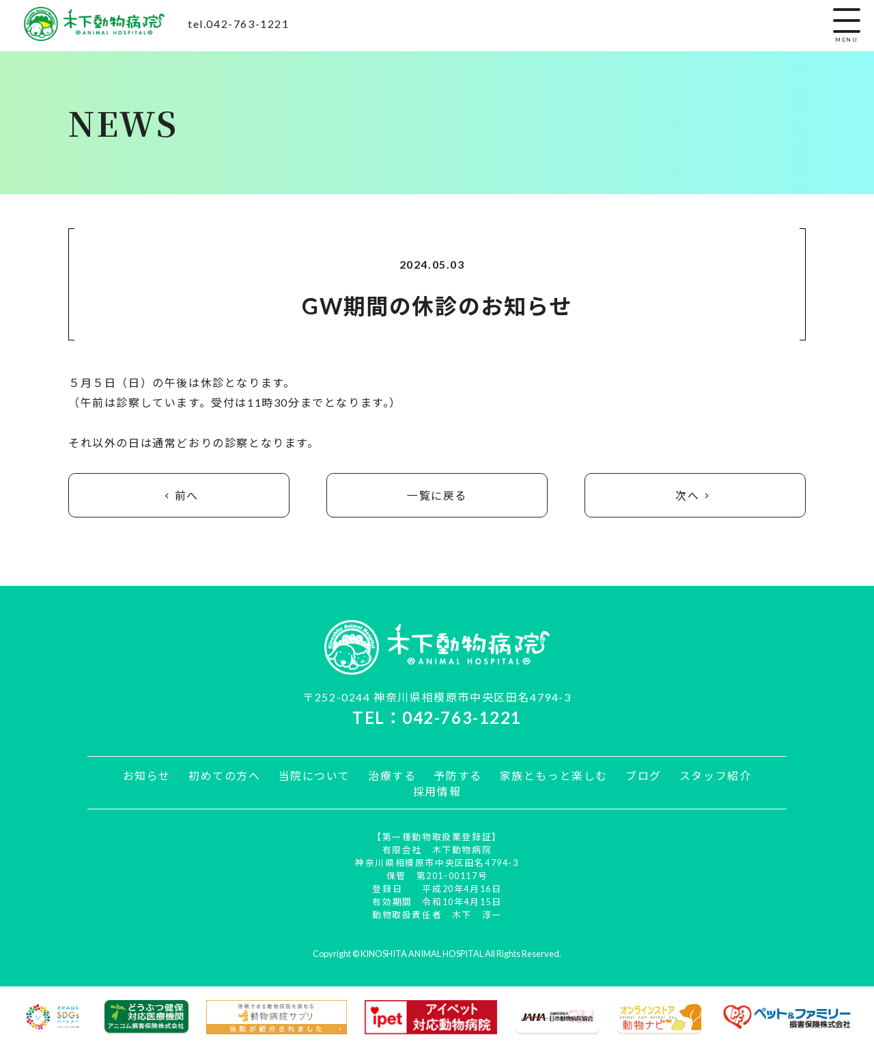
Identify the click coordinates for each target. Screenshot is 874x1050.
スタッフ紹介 (712, 776)
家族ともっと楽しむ (552, 776)
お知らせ (149, 776)
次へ (695, 495)
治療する (393, 776)
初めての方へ (227, 776)
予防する (457, 776)
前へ (179, 495)
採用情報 (437, 792)
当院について (315, 776)
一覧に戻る (437, 495)
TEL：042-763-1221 (437, 718)
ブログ (641, 776)
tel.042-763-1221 (239, 23)
